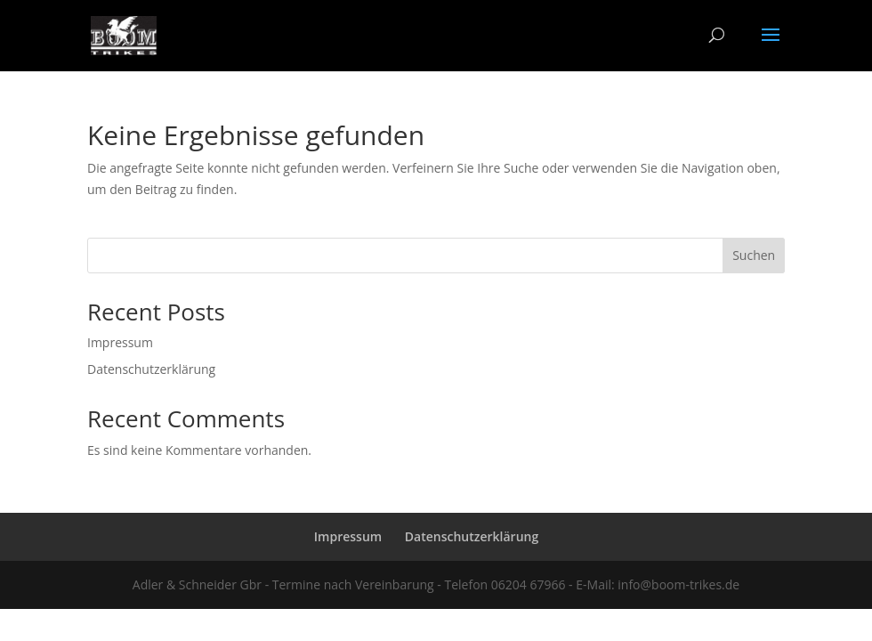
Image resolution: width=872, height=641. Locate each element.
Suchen (753, 255)
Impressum (120, 342)
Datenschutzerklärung (151, 369)
